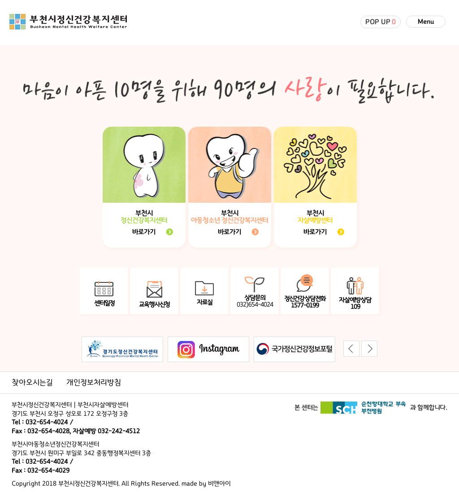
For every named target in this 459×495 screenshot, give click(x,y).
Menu (426, 21)
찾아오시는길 (32, 383)
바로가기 (144, 231)
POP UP (380, 22)
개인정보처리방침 (93, 383)
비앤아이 (219, 483)
